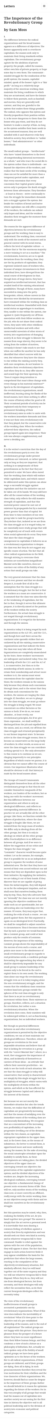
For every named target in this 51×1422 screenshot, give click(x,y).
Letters (9, 6)
